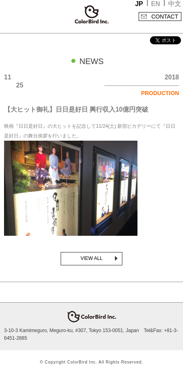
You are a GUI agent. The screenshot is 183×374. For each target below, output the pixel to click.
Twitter (83, 292)
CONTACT (164, 16)
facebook (100, 292)
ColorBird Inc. (91, 14)
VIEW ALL (92, 258)
